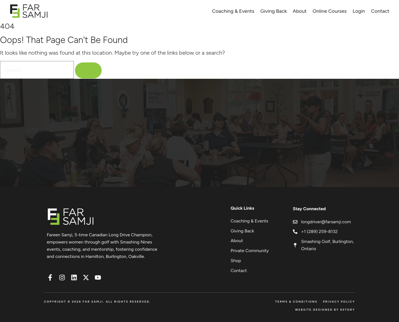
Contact (380, 11)
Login (359, 11)
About (300, 11)
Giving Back (273, 11)
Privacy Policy (339, 301)
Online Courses (330, 11)
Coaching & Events (233, 11)
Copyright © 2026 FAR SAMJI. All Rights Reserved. (97, 301)
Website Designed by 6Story (325, 309)
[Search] (88, 70)
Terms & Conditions (296, 301)
